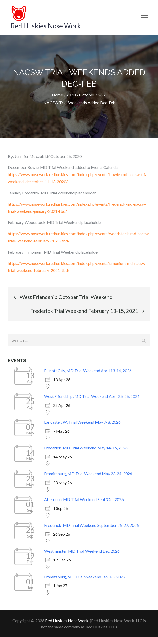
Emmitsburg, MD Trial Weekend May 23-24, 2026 (88, 473)
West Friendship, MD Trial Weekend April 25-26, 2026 (92, 396)
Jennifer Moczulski (31, 156)
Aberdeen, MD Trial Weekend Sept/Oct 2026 (84, 499)
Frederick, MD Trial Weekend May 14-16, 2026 (86, 447)
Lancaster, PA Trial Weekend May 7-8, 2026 (82, 422)
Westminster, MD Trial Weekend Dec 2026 (82, 550)
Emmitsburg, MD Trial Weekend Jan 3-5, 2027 (84, 576)
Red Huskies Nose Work (45, 26)
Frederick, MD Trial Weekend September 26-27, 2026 (91, 525)
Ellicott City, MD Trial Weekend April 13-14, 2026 (88, 370)
